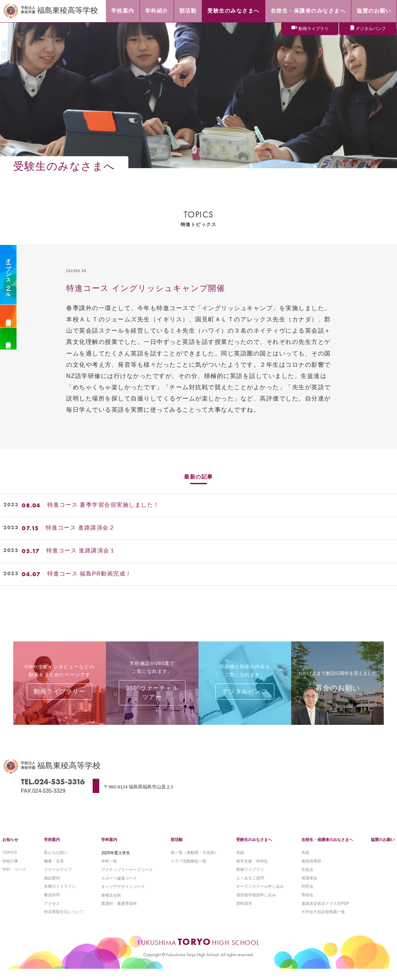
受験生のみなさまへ (254, 848)
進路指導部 (311, 870)
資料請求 (8, 339)
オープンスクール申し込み (260, 896)
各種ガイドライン (60, 896)
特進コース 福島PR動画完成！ (91, 574)
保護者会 (309, 888)
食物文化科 (111, 905)
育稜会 (307, 905)
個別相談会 (8, 316)
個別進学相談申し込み (256, 905)
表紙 (240, 862)
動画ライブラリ (313, 29)
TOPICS (9, 862)
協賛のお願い (383, 848)
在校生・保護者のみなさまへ (327, 848)
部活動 (177, 848)
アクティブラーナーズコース (127, 879)
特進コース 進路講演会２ (82, 528)
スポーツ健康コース (119, 888)
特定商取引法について (64, 922)
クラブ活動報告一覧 (188, 870)
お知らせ (10, 848)
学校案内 (52, 848)
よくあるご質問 (250, 888)
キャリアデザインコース (123, 896)
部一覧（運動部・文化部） (194, 862)
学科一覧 (109, 870)
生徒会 (307, 879)
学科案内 (109, 848)
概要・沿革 (54, 870)
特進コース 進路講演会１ (82, 551)
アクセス (52, 914)
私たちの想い (56, 862)
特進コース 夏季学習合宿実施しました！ (106, 505)
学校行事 (10, 870)
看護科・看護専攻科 (119, 914)
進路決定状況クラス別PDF (325, 914)
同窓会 (307, 896)
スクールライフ (58, 879)
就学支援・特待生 (252, 870)
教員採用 (52, 905)
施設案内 (52, 888)
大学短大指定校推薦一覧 (323, 922)
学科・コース (14, 879)
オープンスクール (8, 275)
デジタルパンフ (370, 29)
